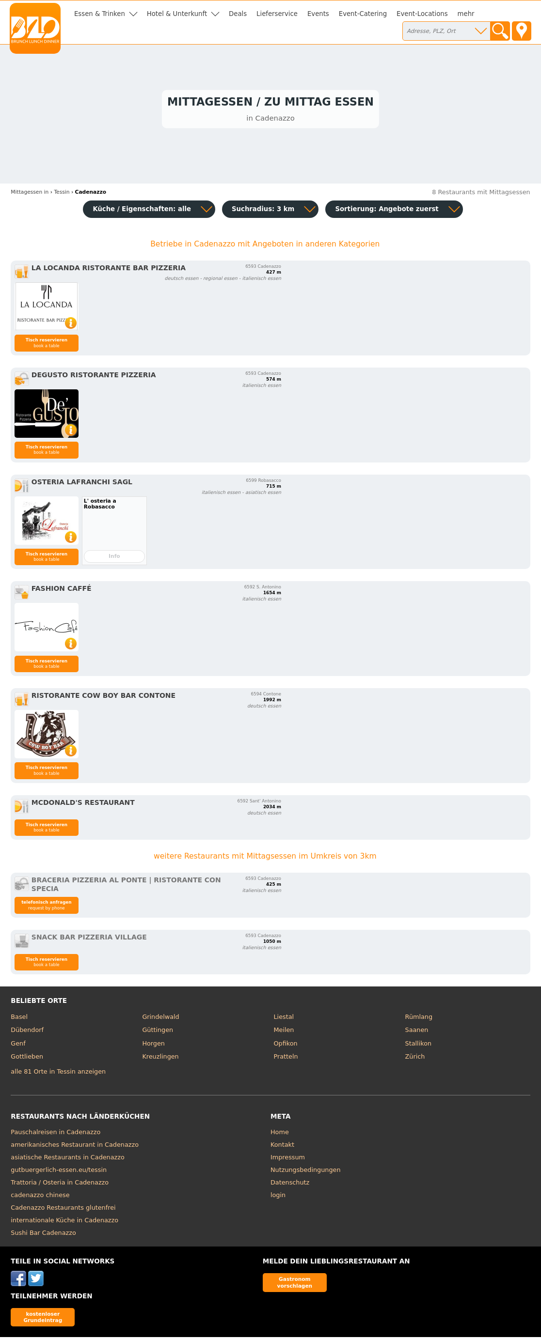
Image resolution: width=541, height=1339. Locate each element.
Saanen (417, 1031)
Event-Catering (363, 13)
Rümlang (418, 1018)
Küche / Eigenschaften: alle (142, 211)
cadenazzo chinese (40, 1196)
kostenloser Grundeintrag (42, 1318)
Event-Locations (422, 13)
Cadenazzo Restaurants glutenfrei (63, 1209)
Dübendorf (27, 1031)
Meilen (284, 1031)
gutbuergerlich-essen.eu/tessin (59, 1171)
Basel (19, 1018)
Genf (18, 1044)
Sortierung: (386, 211)
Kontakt (282, 1146)
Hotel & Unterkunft (177, 13)
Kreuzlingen (160, 1058)
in (29, 194)
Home (279, 1133)
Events (318, 13)
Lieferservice (277, 13)
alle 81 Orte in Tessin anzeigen (58, 1073)
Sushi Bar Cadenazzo (43, 1234)
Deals (238, 13)
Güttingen (157, 1031)
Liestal (284, 1018)
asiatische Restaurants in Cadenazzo (67, 1158)
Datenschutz (289, 1183)
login (278, 1196)
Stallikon (418, 1044)
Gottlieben (27, 1058)
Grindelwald (160, 1018)
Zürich (415, 1058)
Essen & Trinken (99, 13)
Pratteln (286, 1058)
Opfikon (286, 1044)
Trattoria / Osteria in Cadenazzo (60, 1183)
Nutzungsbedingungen (305, 1171)
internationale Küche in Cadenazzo (64, 1221)
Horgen (153, 1044)
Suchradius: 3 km (263, 211)
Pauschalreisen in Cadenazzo (55, 1133)
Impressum (287, 1158)
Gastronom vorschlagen (295, 1284)
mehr (466, 13)
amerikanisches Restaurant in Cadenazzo (75, 1146)
